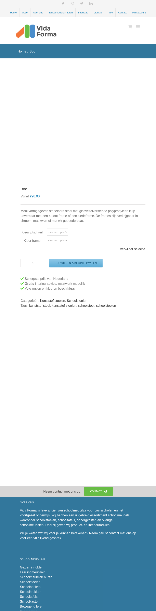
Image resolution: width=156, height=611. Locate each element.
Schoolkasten (29, 601)
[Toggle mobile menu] (138, 26)
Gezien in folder (31, 567)
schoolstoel (86, 305)
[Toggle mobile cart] (130, 26)
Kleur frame (32, 240)
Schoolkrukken (30, 591)
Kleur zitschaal (32, 232)
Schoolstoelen (77, 300)
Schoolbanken (30, 587)
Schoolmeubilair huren (36, 577)
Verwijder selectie (132, 249)
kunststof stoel (39, 305)
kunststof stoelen (64, 305)
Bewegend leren (31, 606)
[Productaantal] (33, 263)
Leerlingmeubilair (32, 572)
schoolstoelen (106, 305)
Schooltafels (29, 596)
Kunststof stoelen (52, 300)
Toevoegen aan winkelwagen (76, 263)
